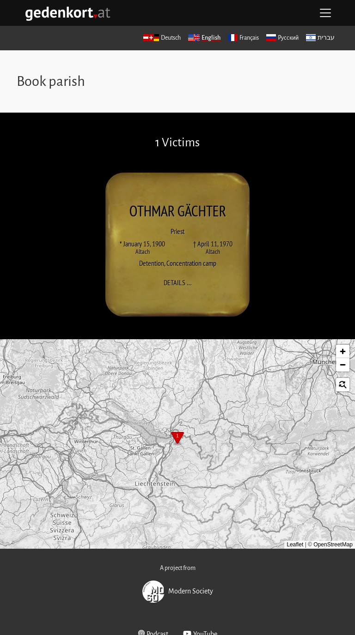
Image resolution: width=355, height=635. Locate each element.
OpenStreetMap (333, 544)
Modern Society (177, 592)
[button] (177, 439)
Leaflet (295, 544)
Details (180, 283)
